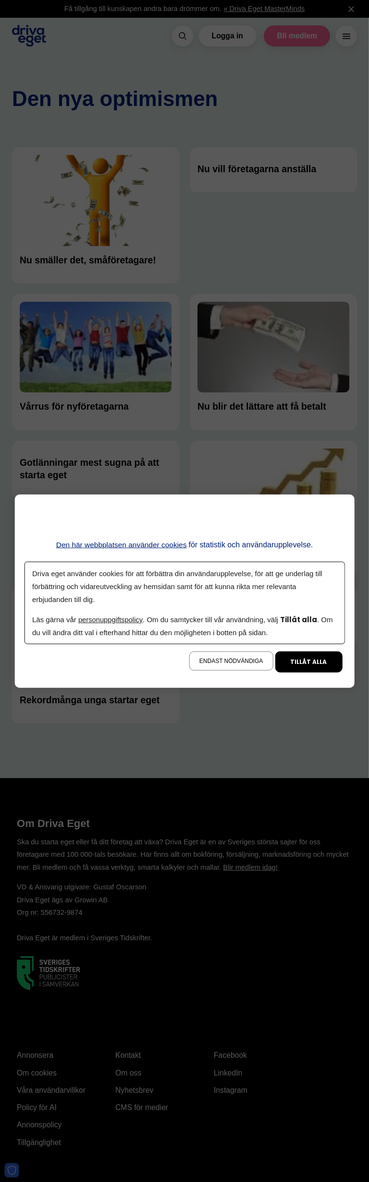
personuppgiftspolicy (111, 619)
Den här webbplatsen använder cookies (121, 545)
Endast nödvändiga (231, 660)
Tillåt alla (308, 661)
